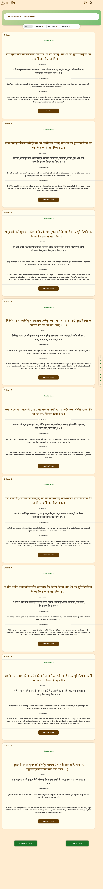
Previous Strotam (25, 843)
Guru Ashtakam (28, 16)
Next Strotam (77, 843)
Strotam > (16, 16)
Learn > (9, 16)
